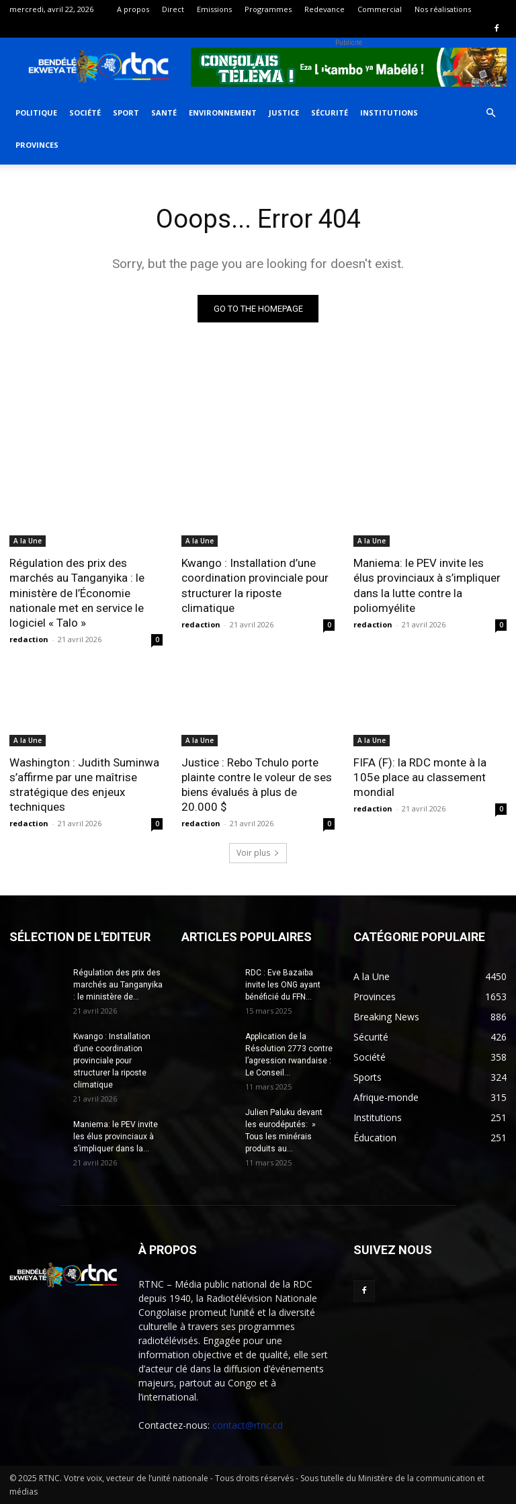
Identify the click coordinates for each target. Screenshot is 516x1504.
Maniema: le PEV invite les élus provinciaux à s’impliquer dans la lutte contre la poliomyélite (427, 585)
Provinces (36, 145)
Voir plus (258, 852)
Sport (126, 112)
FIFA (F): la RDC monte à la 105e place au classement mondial (419, 777)
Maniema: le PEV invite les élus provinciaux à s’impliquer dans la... (115, 1136)
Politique (36, 112)
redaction (28, 639)
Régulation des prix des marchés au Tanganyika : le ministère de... (118, 985)
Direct (173, 9)
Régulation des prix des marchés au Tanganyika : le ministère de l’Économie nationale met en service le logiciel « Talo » (76, 592)
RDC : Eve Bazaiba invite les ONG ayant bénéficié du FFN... (282, 985)
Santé (164, 112)
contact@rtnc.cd (247, 1425)
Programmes (268, 9)
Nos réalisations (443, 9)
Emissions (214, 9)
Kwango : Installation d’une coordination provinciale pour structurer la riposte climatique (255, 585)
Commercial (379, 9)
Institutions (389, 112)
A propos (133, 9)
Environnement (223, 112)
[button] (490, 113)
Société (85, 112)
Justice (284, 112)
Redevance (324, 9)
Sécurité (329, 112)
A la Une (27, 540)
